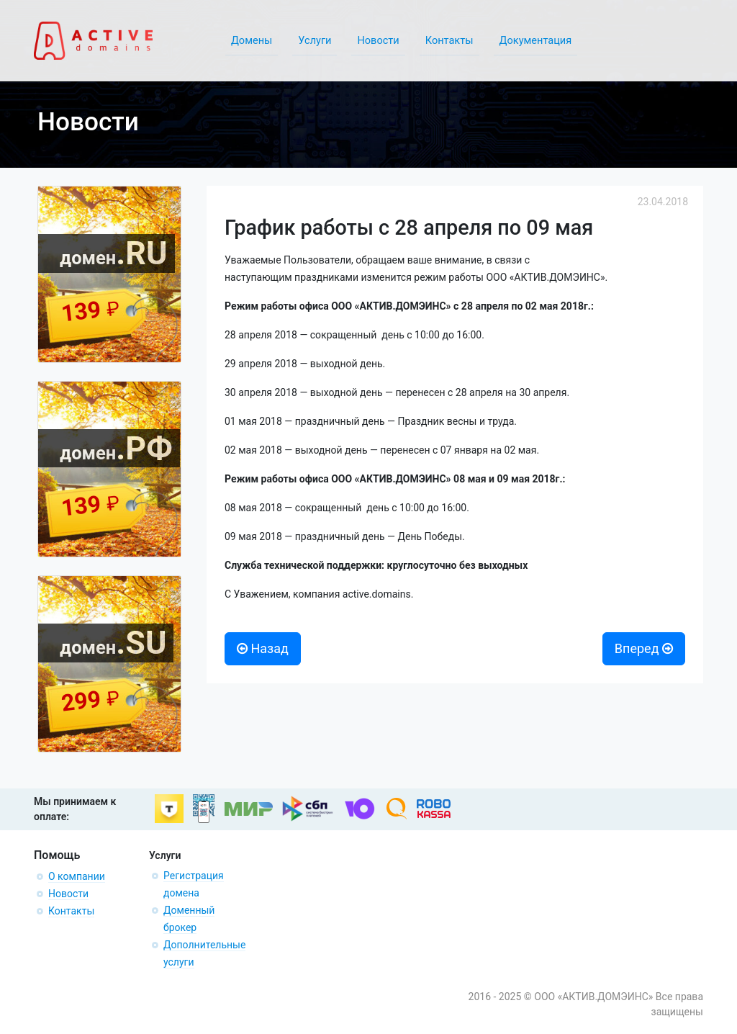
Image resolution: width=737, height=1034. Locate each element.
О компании (76, 876)
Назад (263, 648)
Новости (68, 893)
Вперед (644, 648)
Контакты (71, 911)
